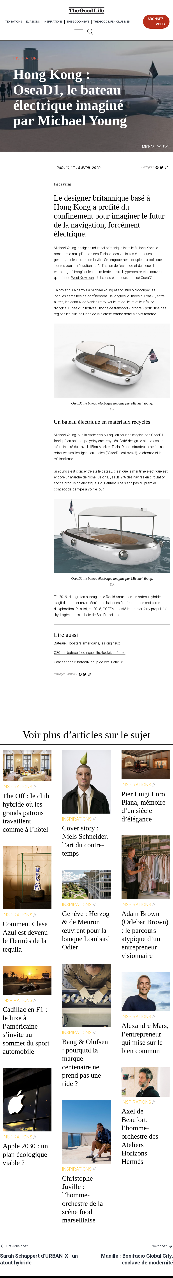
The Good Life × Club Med (111, 21)
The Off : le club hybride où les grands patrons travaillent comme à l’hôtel (26, 812)
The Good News (78, 21)
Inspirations (53, 21)
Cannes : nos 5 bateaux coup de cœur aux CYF (90, 662)
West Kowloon (82, 278)
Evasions (33, 21)
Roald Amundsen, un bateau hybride (133, 597)
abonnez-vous (156, 21)
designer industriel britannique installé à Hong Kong (116, 248)
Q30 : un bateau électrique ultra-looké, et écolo (89, 653)
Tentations (13, 21)
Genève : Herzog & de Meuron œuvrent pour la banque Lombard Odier (86, 930)
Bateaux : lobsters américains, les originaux (87, 643)
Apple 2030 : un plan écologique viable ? (25, 1154)
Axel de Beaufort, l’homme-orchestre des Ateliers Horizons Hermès (140, 1136)
